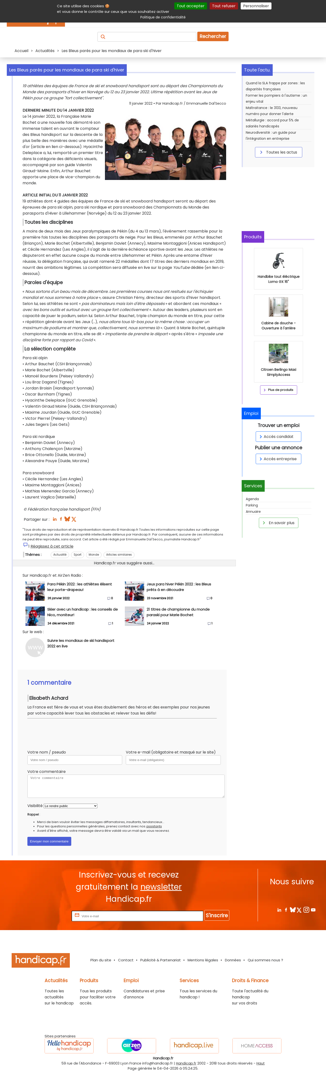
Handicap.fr (186, 1063)
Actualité (59, 554)
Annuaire (253, 511)
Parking (252, 505)
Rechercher (213, 36)
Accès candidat (276, 437)
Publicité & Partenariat (160, 960)
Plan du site (100, 960)
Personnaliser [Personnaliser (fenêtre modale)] (256, 6)
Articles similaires (119, 554)
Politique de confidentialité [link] (163, 17)
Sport (77, 554)
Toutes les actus (277, 152)
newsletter (161, 887)
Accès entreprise (277, 459)
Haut (260, 1063)
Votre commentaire (46, 771)
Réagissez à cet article (52, 546)
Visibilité (35, 806)
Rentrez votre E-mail (51, 916)
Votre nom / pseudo (46, 752)
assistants (154, 826)
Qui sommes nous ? (265, 960)
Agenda (252, 499)
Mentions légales (203, 960)
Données (233, 960)
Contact (126, 960)
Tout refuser (224, 6)
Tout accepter (191, 6)
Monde (94, 554)
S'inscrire (217, 915)
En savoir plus (277, 523)
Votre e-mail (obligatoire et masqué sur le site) (171, 752)
